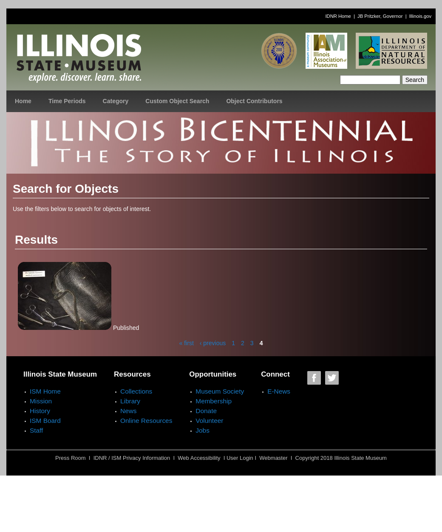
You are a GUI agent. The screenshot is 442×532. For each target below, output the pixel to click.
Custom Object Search (177, 101)
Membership (214, 401)
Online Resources (146, 420)
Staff (36, 430)
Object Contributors (254, 101)
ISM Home (45, 391)
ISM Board (45, 420)
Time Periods (67, 101)
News (128, 410)
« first (186, 343)
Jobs (203, 430)
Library (130, 401)
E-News (278, 391)
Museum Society (220, 391)
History (40, 410)
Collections (136, 391)
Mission (41, 401)
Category (116, 101)
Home (23, 101)
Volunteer (209, 420)
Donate (206, 410)
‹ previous (213, 343)
